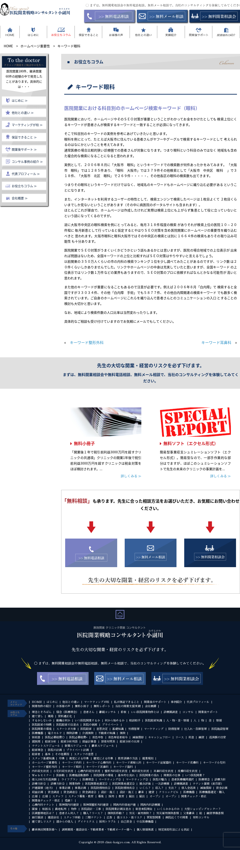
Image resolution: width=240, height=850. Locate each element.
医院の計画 (55, 750)
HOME (37, 702)
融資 (201, 737)
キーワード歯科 (123, 766)
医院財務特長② (125, 788)
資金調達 (53, 792)
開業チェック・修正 (193, 796)
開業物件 (74, 783)
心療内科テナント (43, 804)
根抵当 (46, 809)
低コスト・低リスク (129, 817)
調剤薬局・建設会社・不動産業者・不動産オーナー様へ (97, 829)
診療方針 (220, 779)
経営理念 (37, 750)
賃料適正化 (65, 716)
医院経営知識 (153, 720)
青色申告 (97, 737)
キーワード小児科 (214, 762)
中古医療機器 (145, 821)
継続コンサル (107, 712)
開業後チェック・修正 (46, 800)
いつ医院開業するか (87, 720)
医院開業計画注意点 (118, 809)
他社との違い (70, 702)
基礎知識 (118, 729)
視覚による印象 (79, 758)
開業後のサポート (155, 702)
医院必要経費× (78, 737)
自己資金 (126, 821)
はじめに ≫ (20, 100)
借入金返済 (188, 788)
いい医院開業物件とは (145, 712)
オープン (155, 796)
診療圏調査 (171, 712)
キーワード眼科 (72, 766)
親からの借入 (64, 821)
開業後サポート (208, 712)
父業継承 (189, 813)
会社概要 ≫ (20, 198)
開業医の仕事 (172, 775)
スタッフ (58, 796)
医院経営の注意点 (67, 724)
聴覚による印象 (103, 758)
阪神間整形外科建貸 (96, 804)
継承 (141, 792)
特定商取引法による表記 (173, 829)
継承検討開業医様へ (44, 829)
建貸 (151, 792)
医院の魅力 (160, 779)
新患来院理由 (143, 809)
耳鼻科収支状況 (163, 771)
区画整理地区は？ (43, 813)
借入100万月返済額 (44, 779)
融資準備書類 (215, 813)
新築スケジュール (76, 745)
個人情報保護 (145, 829)
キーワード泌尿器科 (158, 762)
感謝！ (69, 800)
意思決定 (102, 729)
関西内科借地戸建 (124, 804)
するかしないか (42, 720)
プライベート (110, 724)
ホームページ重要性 (44, 762)
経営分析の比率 (129, 741)
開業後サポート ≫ (24, 149)
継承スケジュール (103, 745)
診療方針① (39, 783)
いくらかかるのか (168, 809)
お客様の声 (63, 706)
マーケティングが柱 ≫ (27, 124)
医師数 (60, 775)
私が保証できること (126, 702)
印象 (62, 758)
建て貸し (37, 716)
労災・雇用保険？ (140, 813)
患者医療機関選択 (182, 779)
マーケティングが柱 (96, 702)
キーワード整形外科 (87, 342)
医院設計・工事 (91, 809)
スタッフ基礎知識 (43, 758)
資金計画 (221, 788)
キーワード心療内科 (98, 762)
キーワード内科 (72, 762)
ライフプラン (69, 779)
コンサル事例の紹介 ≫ (27, 161)
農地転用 (60, 809)
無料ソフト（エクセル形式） (190, 443)
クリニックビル (169, 792)
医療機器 (37, 733)
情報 (219, 720)
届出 (132, 796)
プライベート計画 (77, 750)
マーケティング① (109, 779)
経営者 (36, 754)
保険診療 (72, 733)
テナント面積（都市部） (208, 783)
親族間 (36, 741)
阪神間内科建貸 (69, 804)
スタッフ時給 (72, 817)
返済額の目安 (217, 737)
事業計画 (64, 788)
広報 (35, 796)
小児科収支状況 (63, 771)
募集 (101, 796)
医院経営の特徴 (42, 724)
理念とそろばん (42, 712)
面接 (35, 809)
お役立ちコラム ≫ (24, 186)
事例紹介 (176, 702)
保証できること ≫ (24, 137)
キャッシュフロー (159, 737)
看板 (123, 712)
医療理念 (88, 779)
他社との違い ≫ (23, 112)
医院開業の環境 (42, 729)
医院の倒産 (90, 724)
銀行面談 (37, 817)
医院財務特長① (100, 788)
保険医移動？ (116, 813)
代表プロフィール (198, 702)
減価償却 (138, 737)
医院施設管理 (219, 729)
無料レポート (102, 706)
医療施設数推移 (79, 775)
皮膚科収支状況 (187, 771)
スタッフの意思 (84, 754)
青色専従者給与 (118, 737)
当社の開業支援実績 (127, 706)
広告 (109, 817)
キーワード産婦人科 (128, 762)
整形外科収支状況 (116, 771)
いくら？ (145, 788)
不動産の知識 (106, 733)
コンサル (188, 712)
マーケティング (154, 729)
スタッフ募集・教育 (81, 796)
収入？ (159, 788)
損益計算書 (89, 741)
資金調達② (89, 792)
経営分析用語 (69, 741)
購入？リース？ (93, 813)
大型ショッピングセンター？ (202, 809)
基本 (48, 754)
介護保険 (88, 733)
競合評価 (145, 783)
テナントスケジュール (46, 745)
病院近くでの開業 (176, 817)
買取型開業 (154, 817)
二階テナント (93, 817)
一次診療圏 (162, 783)
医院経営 (86, 729)
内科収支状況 (40, 771)
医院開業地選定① (96, 783)
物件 (74, 809)
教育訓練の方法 (128, 758)
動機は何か (63, 720)
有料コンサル (201, 817)
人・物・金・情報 (177, 720)
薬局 (50, 716)
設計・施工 (108, 792)
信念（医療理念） (67, 712)
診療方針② (58, 783)
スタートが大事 (66, 729)
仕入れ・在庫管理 (195, 729)
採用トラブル (107, 821)
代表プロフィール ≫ (26, 173)
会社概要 (150, 706)
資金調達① (71, 792)
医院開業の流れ (149, 775)
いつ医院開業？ (195, 775)
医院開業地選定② (123, 783)
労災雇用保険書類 (167, 813)
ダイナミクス (86, 821)
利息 (191, 737)
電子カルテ (55, 733)
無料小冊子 (84, 443)
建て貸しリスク (42, 821)
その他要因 (62, 754)
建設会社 (53, 817)
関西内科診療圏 (150, 804)
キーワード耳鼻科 (216, 342)
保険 (122, 733)
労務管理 (133, 729)
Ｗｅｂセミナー (42, 775)
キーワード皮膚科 (187, 762)
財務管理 (174, 729)
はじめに (52, 702)
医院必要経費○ (55, 737)
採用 (111, 796)
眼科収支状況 (140, 771)
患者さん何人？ (69, 813)
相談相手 (134, 720)
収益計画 (37, 792)
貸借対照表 (108, 741)
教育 (121, 796)
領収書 (36, 737)
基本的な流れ (126, 775)
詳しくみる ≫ (131, 475)
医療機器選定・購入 (212, 792)
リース (179, 737)
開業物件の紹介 (42, 706)
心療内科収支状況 (89, 771)
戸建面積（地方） (43, 788)
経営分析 (50, 741)
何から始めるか (114, 720)
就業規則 (148, 758)
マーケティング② (137, 779)
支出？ (172, 788)
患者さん (88, 712)
